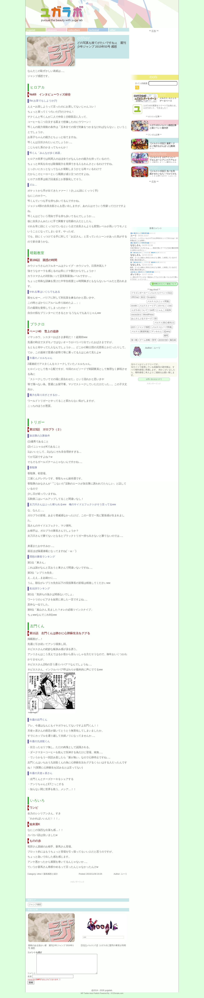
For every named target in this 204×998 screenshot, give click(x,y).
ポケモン (162, 306)
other (113, 30)
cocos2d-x (136, 314)
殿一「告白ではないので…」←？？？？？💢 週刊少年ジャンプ (145, 252)
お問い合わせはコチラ (154, 379)
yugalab (30, 30)
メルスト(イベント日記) (161, 293)
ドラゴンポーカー (139, 293)
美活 (143, 297)
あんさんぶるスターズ (141, 318)
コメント (32, 977)
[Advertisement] (77, 890)
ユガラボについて (139, 310)
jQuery (167, 331)
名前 (30, 980)
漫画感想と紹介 (50, 874)
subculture (74, 30)
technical (94, 30)
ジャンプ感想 (35, 904)
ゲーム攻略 (145, 340)
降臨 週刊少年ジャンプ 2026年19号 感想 (140, 233)
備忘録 (173, 340)
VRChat (135, 297)
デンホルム (156, 331)
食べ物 (134, 340)
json (133, 327)
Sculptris (151, 297)
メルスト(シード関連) (162, 327)
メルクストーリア (147, 306)
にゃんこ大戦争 (164, 310)
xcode (134, 305)
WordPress (148, 314)
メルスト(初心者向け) (164, 322)
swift (152, 310)
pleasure (52, 30)
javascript (163, 340)
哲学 (154, 340)
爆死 (166, 335)
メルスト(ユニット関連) (158, 301)
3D (155, 318)
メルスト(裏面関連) (140, 331)
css (170, 305)
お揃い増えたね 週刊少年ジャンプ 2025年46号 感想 (142, 272)
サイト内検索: (141, 83)
